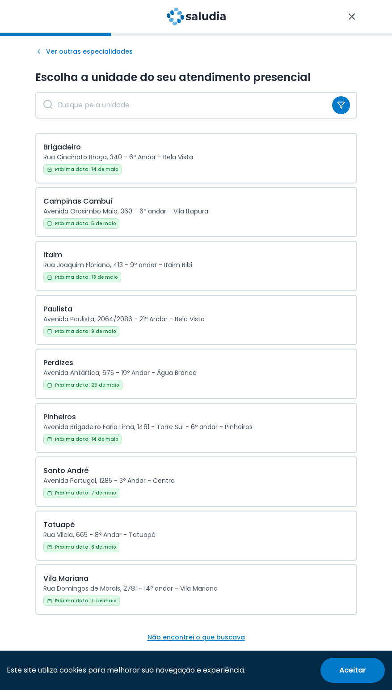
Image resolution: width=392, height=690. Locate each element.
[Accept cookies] (352, 670)
